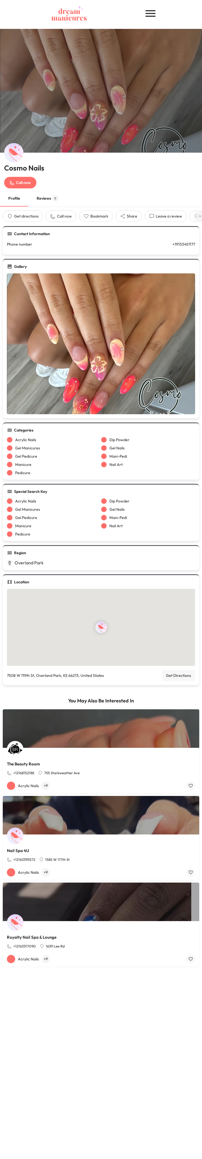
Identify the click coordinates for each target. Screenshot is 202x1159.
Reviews (47, 198)
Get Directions (178, 675)
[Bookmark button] (190, 785)
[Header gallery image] (101, 91)
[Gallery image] (101, 343)
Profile (14, 198)
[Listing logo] (13, 152)
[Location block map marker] (101, 627)
